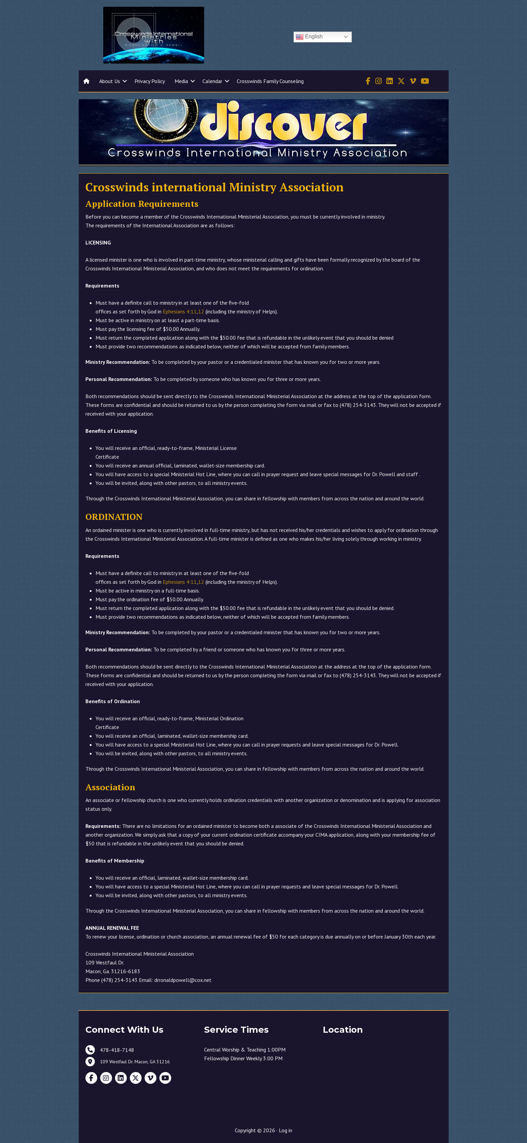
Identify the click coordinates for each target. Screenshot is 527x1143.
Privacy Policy (150, 81)
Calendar (212, 81)
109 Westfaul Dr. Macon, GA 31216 (135, 1062)
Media (181, 81)
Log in (285, 1130)
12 (201, 311)
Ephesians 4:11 (180, 311)
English (309, 37)
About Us (109, 81)
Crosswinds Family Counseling (270, 81)
